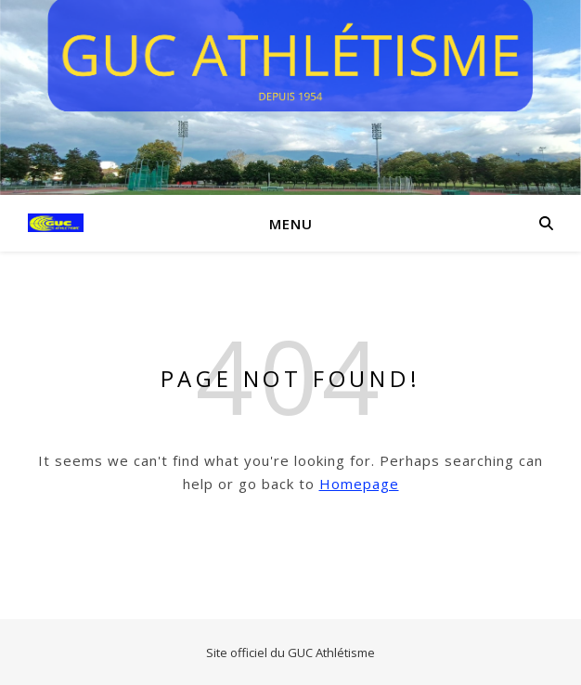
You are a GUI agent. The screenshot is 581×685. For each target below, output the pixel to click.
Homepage (359, 483)
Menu (291, 223)
